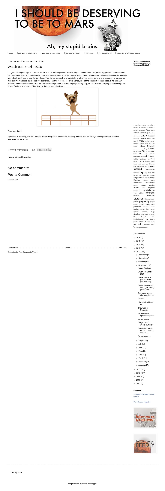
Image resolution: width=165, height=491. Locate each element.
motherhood (150, 182)
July (140, 344)
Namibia (137, 188)
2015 (138, 241)
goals (152, 161)
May (140, 351)
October (141, 262)
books (147, 141)
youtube (142, 227)
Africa (148, 130)
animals (136, 132)
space (152, 209)
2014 (138, 245)
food (152, 159)
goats (135, 164)
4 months (150, 125)
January (141, 365)
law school (150, 175)
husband (138, 169)
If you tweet (88, 53)
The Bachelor (140, 217)
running (28, 157)
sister (148, 209)
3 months (137, 125)
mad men (144, 178)
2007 (138, 384)
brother (142, 143)
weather (147, 224)
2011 (138, 369)
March (141, 358)
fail (147, 156)
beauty (136, 138)
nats (143, 188)
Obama (144, 190)
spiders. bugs (148, 212)
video (140, 224)
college (142, 146)
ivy (141, 172)
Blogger (93, 484)
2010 (138, 373)
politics (136, 202)
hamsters (140, 166)
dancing (138, 151)
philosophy (150, 195)
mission (145, 180)
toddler (136, 222)
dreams (152, 154)
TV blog (48, 137)
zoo (146, 227)
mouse (136, 185)
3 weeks (143, 125)
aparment (143, 132)
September (143, 265)
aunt (138, 136)
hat (146, 166)
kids (153, 172)
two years (151, 222)
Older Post (122, 248)
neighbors (137, 190)
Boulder (152, 141)
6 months (142, 127)
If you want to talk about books (127, 53)
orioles (141, 193)
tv (145, 222)
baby (144, 135)
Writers (136, 227)
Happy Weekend (144, 268)
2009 (138, 377)
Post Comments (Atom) (28, 252)
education (137, 156)
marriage (151, 178)
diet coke (148, 151)
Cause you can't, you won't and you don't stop (144, 279)
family (152, 156)
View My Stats (16, 472)
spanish (136, 212)
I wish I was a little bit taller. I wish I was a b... (145, 330)
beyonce (143, 138)
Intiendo (141, 299)
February (142, 362)
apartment (150, 133)
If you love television (72, 53)
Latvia (145, 175)
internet (136, 172)
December (142, 255)
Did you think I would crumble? (145, 324)
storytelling (144, 214)
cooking (144, 149)
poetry (152, 199)
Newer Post (13, 248)
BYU (150, 143)
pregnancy (144, 201)
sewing (136, 209)
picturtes (147, 199)
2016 (138, 238)
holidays (151, 166)
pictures (139, 198)
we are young (143, 319)
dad (135, 151)
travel (141, 222)
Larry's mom (138, 175)
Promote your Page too (142, 402)
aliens (152, 130)
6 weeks (150, 127)
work (152, 224)
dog (18, 157)
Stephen (137, 214)
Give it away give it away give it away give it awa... (146, 287)
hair (135, 166)
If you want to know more (27, 53)
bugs (146, 143)
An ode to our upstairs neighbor (146, 315)
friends (141, 161)
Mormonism (138, 182)
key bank (148, 172)
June (140, 348)
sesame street (148, 207)
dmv (153, 151)
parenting (150, 193)
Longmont (137, 178)
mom (152, 180)
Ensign (143, 156)
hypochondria (150, 169)
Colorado (150, 146)
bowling (136, 143)
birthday (141, 141)
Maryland (137, 180)
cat (153, 143)
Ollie (22, 157)
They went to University (143, 309)
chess (135, 146)
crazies (151, 148)
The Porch (150, 219)
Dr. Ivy (143, 154)
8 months (142, 130)
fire (149, 159)
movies (143, 185)
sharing (142, 209)
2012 (138, 252)
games (147, 161)
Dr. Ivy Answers (144, 336)
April (140, 355)
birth (149, 138)
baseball (151, 136)
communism (137, 149)
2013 (138, 248)
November (142, 258)
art (16, 157)
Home (10, 53)
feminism (143, 159)
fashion (136, 159)
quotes (141, 204)
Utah (135, 224)
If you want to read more (50, 53)
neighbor (151, 188)
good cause (141, 164)
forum (135, 161)
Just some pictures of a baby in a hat (146, 294)
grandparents (150, 164)
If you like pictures (104, 53)
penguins (136, 195)
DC (143, 151)
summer (151, 214)
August (141, 341)
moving (151, 185)
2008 (138, 380)
